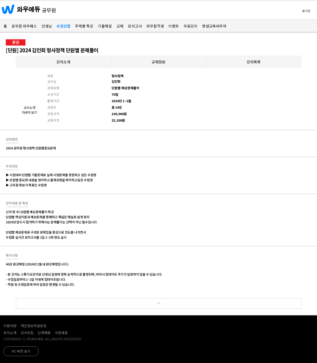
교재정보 (158, 62)
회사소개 (9, 332)
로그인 (306, 11)
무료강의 (190, 26)
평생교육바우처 (214, 26)
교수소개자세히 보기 (29, 110)
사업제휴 (61, 332)
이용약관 (9, 325)
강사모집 (27, 332)
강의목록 (254, 62)
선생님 (46, 26)
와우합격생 (155, 26)
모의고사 (135, 26)
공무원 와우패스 (24, 26)
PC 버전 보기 (21, 351)
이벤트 (173, 26)
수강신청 (63, 26)
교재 (119, 26)
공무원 (49, 10)
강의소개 (63, 62)
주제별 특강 (84, 26)
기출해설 (105, 26)
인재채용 (44, 332)
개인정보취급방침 (34, 325)
